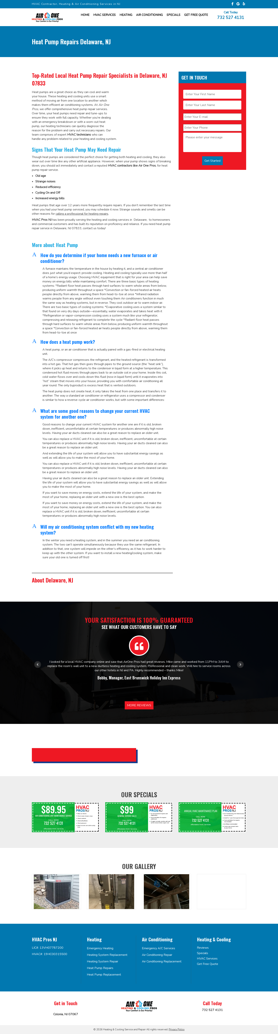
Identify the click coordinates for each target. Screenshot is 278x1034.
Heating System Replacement (107, 955)
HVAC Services (104, 15)
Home (85, 15)
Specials (173, 15)
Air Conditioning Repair (157, 955)
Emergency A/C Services (158, 948)
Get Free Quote (207, 964)
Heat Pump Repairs (100, 968)
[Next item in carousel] (240, 664)
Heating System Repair (102, 961)
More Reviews (139, 705)
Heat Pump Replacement (104, 974)
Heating (126, 15)
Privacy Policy (177, 1029)
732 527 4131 (230, 17)
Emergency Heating (100, 948)
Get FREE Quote (196, 15)
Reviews (203, 948)
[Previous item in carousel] (37, 664)
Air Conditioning (149, 15)
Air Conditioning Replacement (161, 961)
